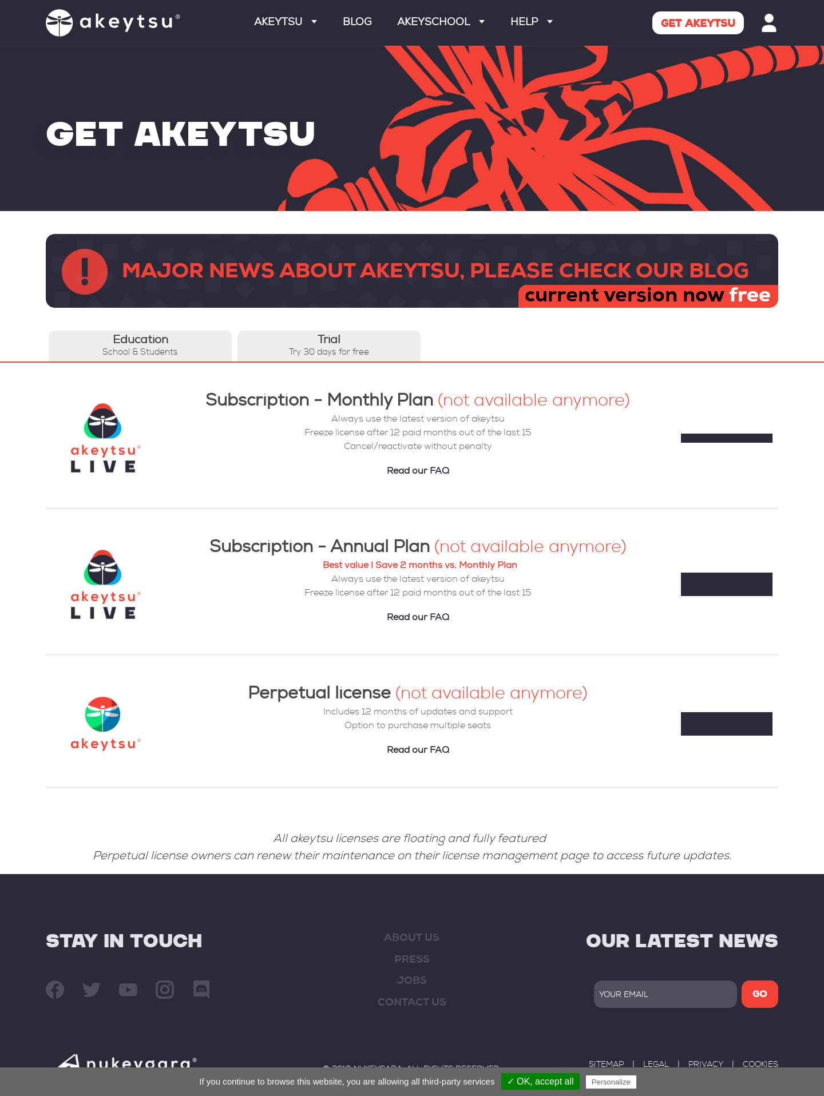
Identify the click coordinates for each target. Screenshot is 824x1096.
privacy (705, 1065)
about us (411, 939)
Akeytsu (285, 23)
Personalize (611, 1082)
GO (759, 995)
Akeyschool (441, 23)
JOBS (412, 981)
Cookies (760, 1065)
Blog (357, 23)
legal (656, 1065)
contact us (412, 1003)
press (412, 960)
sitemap (606, 1065)
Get (698, 24)
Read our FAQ (418, 471)
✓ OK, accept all (540, 1081)
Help (531, 23)
